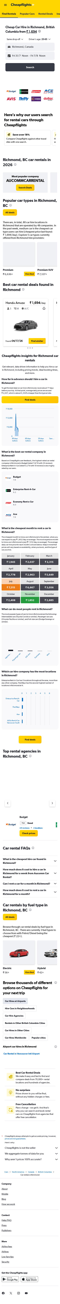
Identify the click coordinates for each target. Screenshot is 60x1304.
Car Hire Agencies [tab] (14, 1015)
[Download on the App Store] (29, 1280)
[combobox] (15, 39)
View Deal (29, 274)
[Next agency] (52, 803)
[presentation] (39, 31)
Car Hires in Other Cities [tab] (17, 1030)
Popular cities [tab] (39, 1037)
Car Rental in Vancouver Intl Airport (22, 1053)
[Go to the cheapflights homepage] (23, 5)
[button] (5, 4)
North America (18, 1173)
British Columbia (45, 1173)
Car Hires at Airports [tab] (15, 1001)
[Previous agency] (8, 803)
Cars (6, 1173)
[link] (25, 187)
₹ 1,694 (31, 31)
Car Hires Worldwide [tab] (15, 1037)
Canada (31, 1173)
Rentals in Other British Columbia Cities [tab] (25, 1023)
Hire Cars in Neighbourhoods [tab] (20, 1008)
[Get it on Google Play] (10, 1280)
